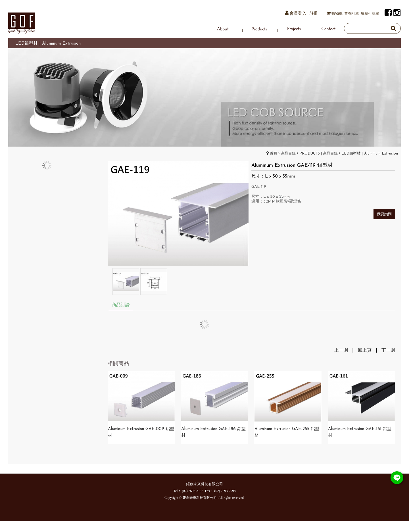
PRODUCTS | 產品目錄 (318, 153)
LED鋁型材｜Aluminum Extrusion (369, 153)
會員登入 (297, 14)
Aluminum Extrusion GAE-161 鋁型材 (359, 432)
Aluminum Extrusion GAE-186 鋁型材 (213, 432)
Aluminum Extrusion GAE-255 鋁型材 (286, 432)
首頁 (273, 153)
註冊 (314, 14)
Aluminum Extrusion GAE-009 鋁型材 (141, 432)
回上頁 (365, 350)
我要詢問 (384, 214)
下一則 (388, 350)
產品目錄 (288, 153)
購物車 (337, 14)
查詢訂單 (351, 14)
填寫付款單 (370, 14)
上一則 (341, 350)
